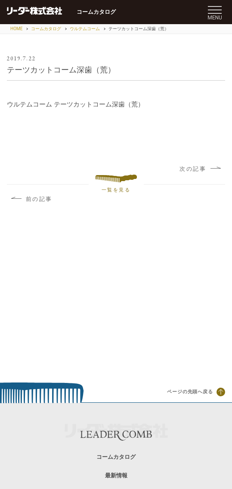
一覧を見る (116, 184)
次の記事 (200, 169)
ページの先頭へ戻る (196, 392)
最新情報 (116, 475)
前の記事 (32, 199)
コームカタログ (96, 12)
